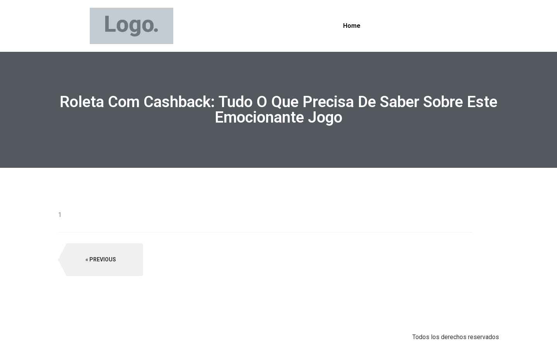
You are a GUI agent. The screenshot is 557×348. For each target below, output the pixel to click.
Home (352, 25)
